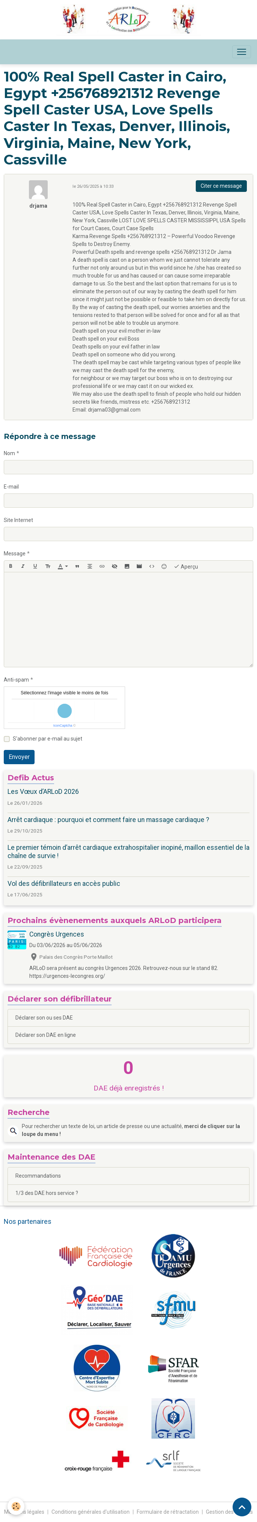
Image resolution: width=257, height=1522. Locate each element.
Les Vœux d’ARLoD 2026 (43, 791)
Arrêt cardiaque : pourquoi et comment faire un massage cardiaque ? (108, 820)
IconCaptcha (63, 725)
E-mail (11, 487)
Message (15, 554)
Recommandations (38, 1176)
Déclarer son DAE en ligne (45, 1035)
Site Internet (18, 520)
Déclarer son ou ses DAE (44, 1018)
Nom (9, 453)
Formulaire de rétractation (168, 1512)
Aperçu (186, 566)
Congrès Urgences (56, 934)
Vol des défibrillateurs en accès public (64, 883)
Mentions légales (24, 1512)
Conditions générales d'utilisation (90, 1512)
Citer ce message (221, 186)
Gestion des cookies (229, 1512)
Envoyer (19, 756)
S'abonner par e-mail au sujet (47, 739)
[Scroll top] (242, 1507)
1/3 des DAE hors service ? (46, 1193)
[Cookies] (16, 1506)
